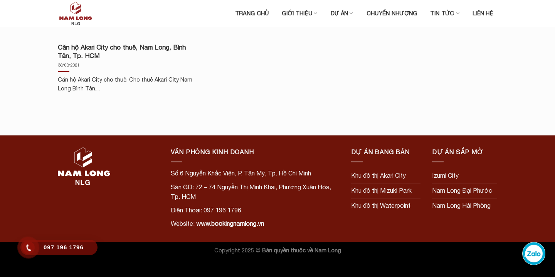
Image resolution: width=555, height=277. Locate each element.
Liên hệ (483, 13)
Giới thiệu (299, 13)
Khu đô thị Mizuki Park (381, 190)
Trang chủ (252, 13)
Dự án (342, 13)
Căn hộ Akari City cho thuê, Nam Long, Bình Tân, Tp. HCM (122, 51)
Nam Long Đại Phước (462, 190)
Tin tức (444, 13)
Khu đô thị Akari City (378, 175)
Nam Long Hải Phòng (461, 205)
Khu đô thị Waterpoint (380, 205)
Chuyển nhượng (392, 13)
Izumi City (445, 175)
